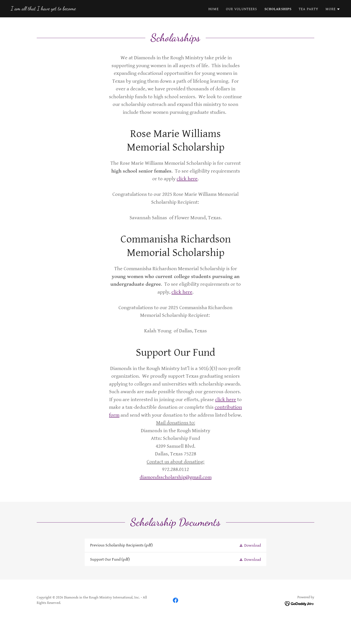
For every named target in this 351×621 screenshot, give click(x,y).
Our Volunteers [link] (241, 9)
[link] (43, 9)
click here (187, 179)
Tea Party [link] (308, 9)
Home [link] (213, 9)
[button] (333, 9)
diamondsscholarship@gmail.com (176, 477)
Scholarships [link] (278, 9)
